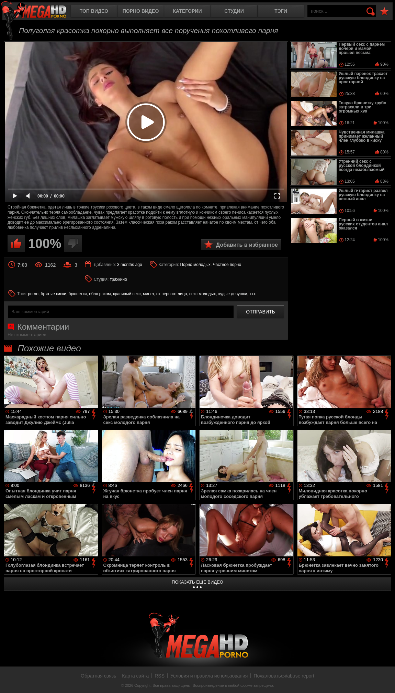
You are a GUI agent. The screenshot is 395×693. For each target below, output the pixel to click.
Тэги (280, 11)
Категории (187, 11)
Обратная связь (98, 676)
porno (33, 293)
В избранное (384, 11)
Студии (234, 11)
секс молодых (202, 293)
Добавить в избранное (247, 245)
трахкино (118, 279)
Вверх (384, 680)
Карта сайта (135, 676)
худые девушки (232, 293)
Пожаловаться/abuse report (283, 676)
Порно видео (141, 11)
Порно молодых (195, 264)
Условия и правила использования (209, 676)
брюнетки (78, 293)
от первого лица (171, 293)
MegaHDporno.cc (39, 12)
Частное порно (227, 264)
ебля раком (100, 293)
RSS (160, 676)
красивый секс (126, 293)
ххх (252, 293)
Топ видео (94, 11)
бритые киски (53, 293)
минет (148, 293)
